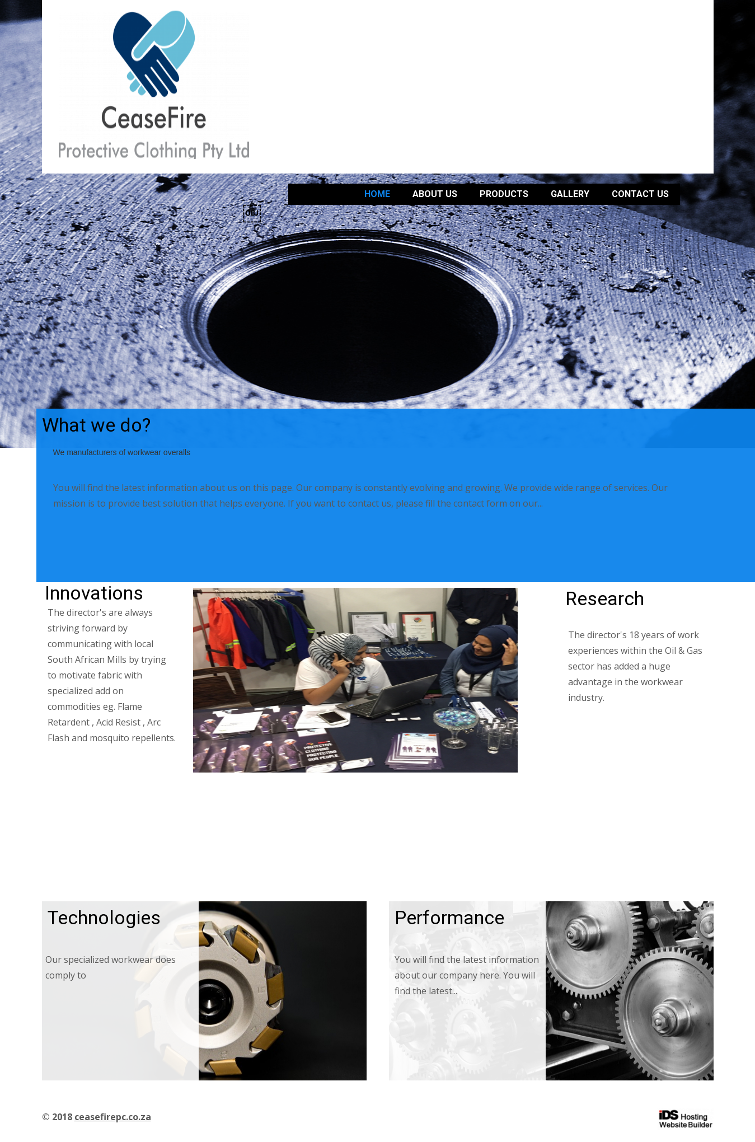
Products (504, 194)
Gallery (570, 194)
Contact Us (640, 194)
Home (377, 194)
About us (434, 194)
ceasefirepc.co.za (112, 1117)
